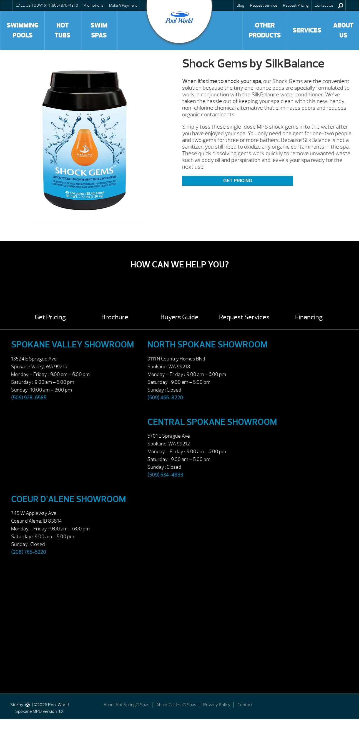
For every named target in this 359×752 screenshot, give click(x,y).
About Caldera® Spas (176, 705)
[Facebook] (348, 704)
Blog (240, 5)
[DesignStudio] (27, 705)
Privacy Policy (216, 705)
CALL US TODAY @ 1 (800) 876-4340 (47, 5)
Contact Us (324, 5)
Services (307, 30)
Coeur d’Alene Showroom (68, 499)
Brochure (114, 317)
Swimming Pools (22, 30)
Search (340, 5)
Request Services (244, 317)
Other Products (265, 30)
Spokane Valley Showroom (72, 344)
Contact (245, 705)
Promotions (93, 5)
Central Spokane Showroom (212, 422)
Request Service (263, 5)
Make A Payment (123, 5)
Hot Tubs (62, 30)
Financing (309, 317)
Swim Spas (99, 30)
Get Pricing (237, 180)
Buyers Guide (179, 317)
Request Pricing (296, 5)
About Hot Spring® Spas (126, 705)
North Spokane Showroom (207, 344)
